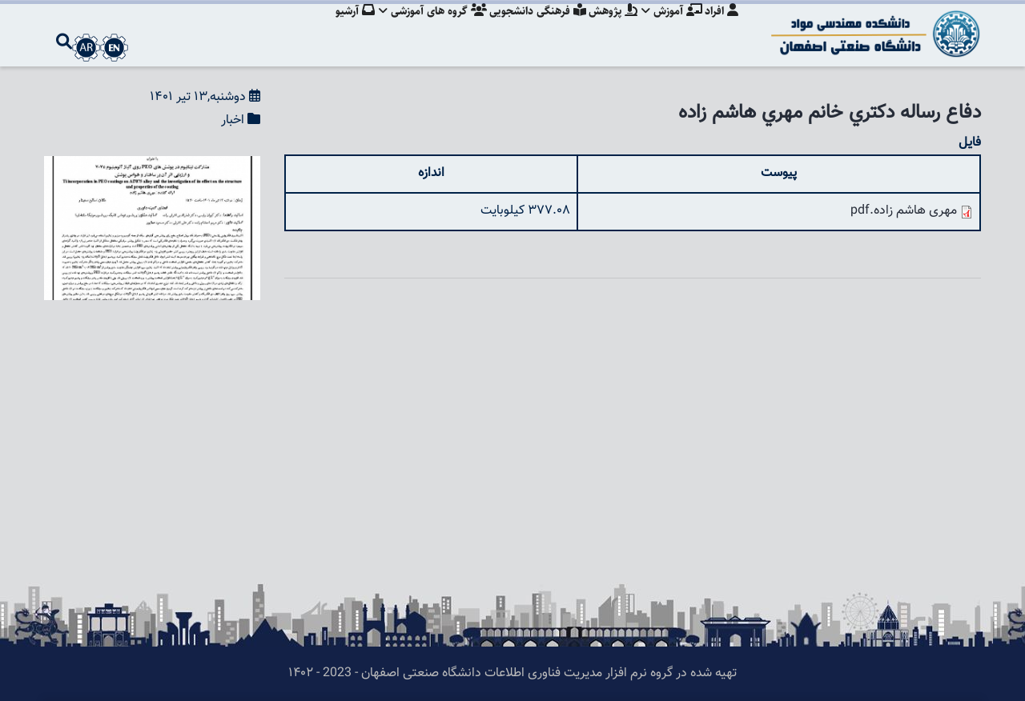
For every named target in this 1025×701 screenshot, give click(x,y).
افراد (721, 28)
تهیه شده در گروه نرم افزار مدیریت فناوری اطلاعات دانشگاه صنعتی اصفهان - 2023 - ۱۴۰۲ (512, 673)
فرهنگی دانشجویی (530, 28)
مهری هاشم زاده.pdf (903, 211)
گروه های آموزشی (423, 28)
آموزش (669, 28)
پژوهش (608, 28)
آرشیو (343, 28)
